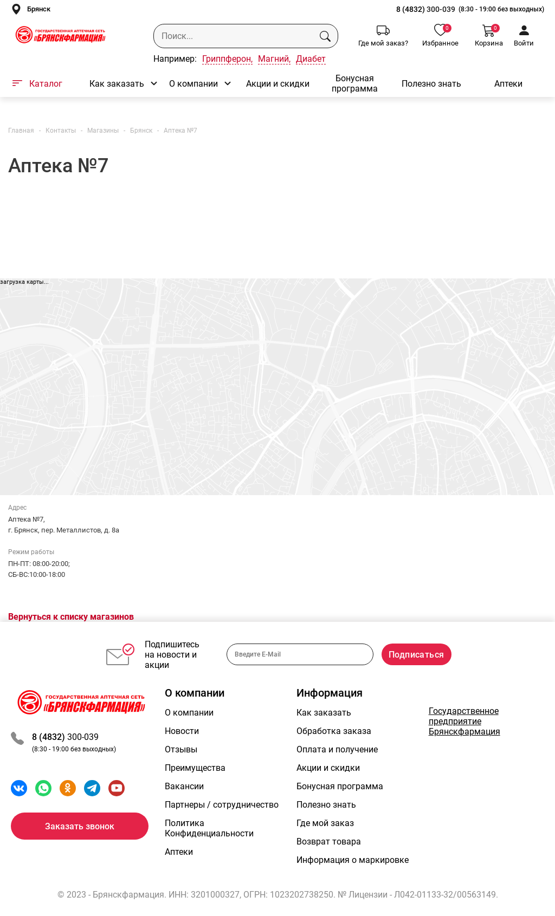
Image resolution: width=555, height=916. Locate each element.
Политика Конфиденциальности (209, 828)
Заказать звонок (79, 826)
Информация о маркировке (352, 860)
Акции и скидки (277, 84)
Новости (182, 731)
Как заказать (116, 84)
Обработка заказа (333, 731)
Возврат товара (328, 841)
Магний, (274, 59)
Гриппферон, (227, 59)
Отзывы (181, 749)
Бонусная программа (355, 83)
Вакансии (184, 786)
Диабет (311, 59)
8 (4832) (411, 9)
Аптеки (508, 84)
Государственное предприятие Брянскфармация (464, 721)
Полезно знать (431, 84)
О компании (193, 84)
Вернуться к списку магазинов (71, 617)
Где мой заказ (325, 823)
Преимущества (195, 768)
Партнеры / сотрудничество (222, 805)
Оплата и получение (337, 749)
